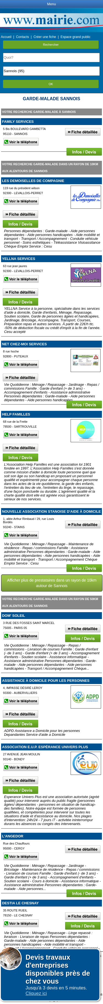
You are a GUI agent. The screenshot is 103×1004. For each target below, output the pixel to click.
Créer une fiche (45, 37)
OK (51, 84)
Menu (51, 4)
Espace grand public (75, 37)
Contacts (22, 37)
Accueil (6, 37)
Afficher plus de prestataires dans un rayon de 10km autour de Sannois (51, 583)
